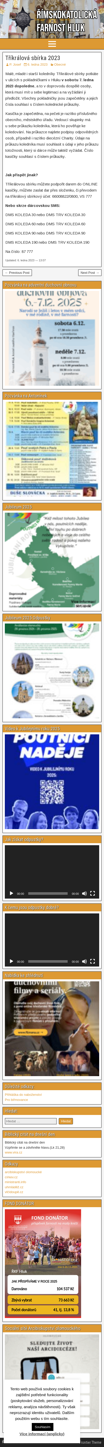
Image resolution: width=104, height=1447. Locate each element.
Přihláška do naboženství (23, 1095)
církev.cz (11, 1177)
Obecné (60, 64)
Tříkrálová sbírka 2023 (32, 58)
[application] (52, 872)
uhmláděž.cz (14, 1187)
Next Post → (90, 273)
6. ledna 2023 (37, 64)
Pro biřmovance (16, 1100)
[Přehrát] (11, 893)
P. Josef (15, 64)
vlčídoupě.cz (14, 1192)
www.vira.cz (13, 1152)
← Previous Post (17, 273)
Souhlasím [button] (42, 1427)
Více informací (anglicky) (42, 1434)
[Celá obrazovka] (92, 893)
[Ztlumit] (84, 893)
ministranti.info (15, 1182)
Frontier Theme (90, 1442)
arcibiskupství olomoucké (23, 1172)
